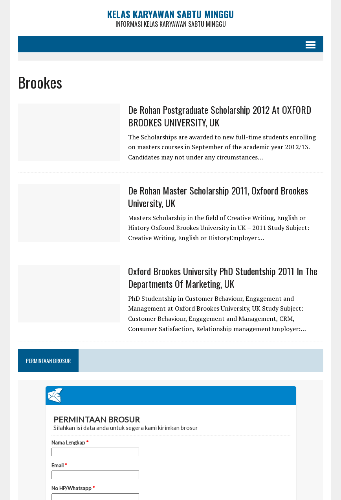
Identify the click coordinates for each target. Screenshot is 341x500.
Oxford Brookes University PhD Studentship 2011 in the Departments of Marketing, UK (222, 277)
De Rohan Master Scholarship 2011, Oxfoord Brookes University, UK (218, 196)
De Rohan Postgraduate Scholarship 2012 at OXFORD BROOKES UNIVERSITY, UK (219, 115)
